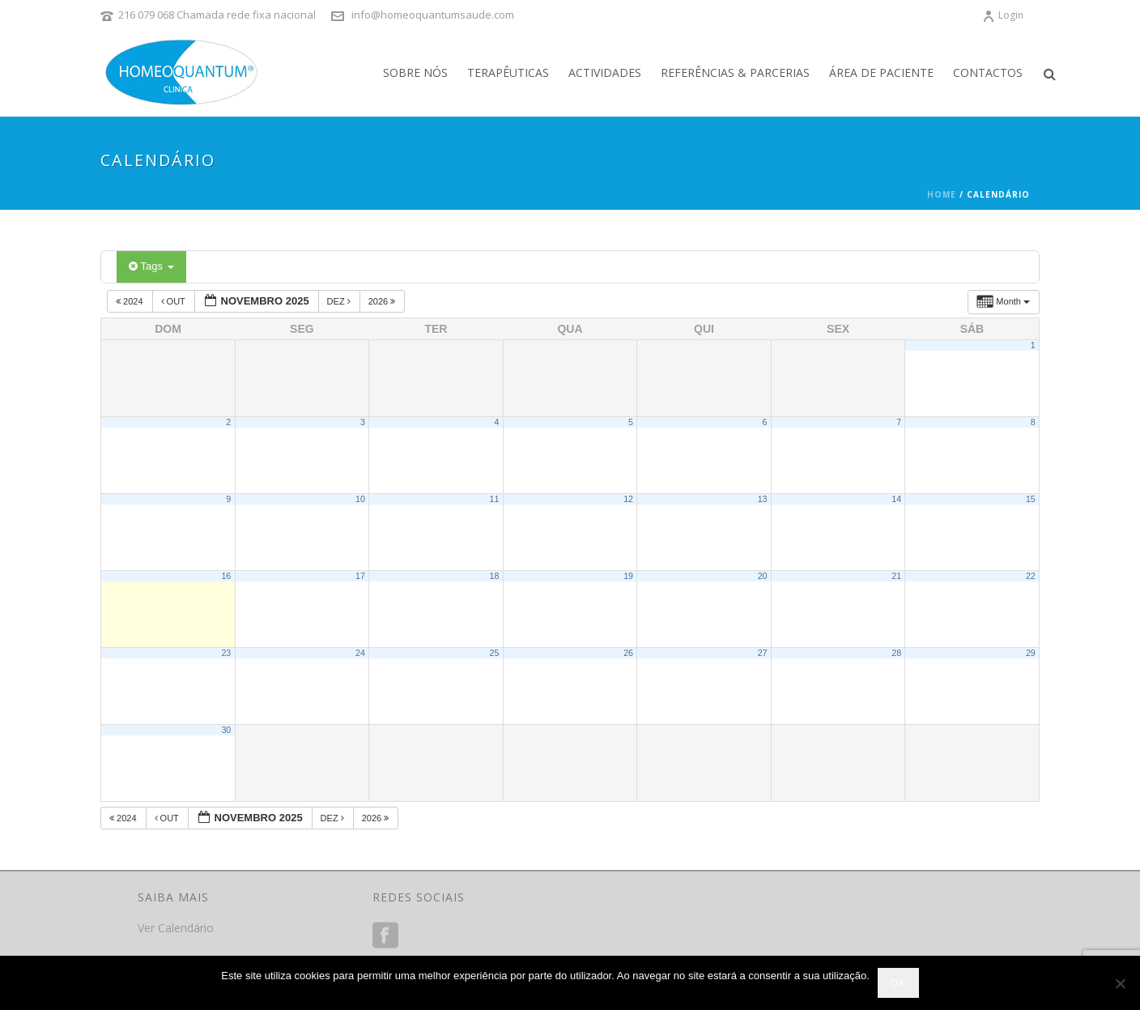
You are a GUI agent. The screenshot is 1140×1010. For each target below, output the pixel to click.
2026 (383, 301)
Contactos (988, 72)
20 (763, 576)
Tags (151, 266)
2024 (131, 301)
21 (896, 576)
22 (1031, 576)
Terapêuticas (508, 72)
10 (360, 499)
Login (1002, 15)
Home (941, 194)
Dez (340, 301)
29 (1031, 653)
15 (1031, 499)
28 (896, 653)
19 (628, 576)
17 (360, 576)
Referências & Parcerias (735, 72)
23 (226, 653)
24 (360, 653)
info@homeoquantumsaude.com (432, 14)
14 (896, 499)
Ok (898, 983)
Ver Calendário (176, 927)
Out (174, 301)
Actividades (604, 72)
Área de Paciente (881, 72)
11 (495, 499)
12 (628, 499)
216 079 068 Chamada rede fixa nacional (217, 14)
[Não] (1120, 983)
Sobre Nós (415, 72)
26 (628, 653)
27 (763, 653)
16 (226, 576)
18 (495, 576)
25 (495, 653)
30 (226, 730)
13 (763, 499)
